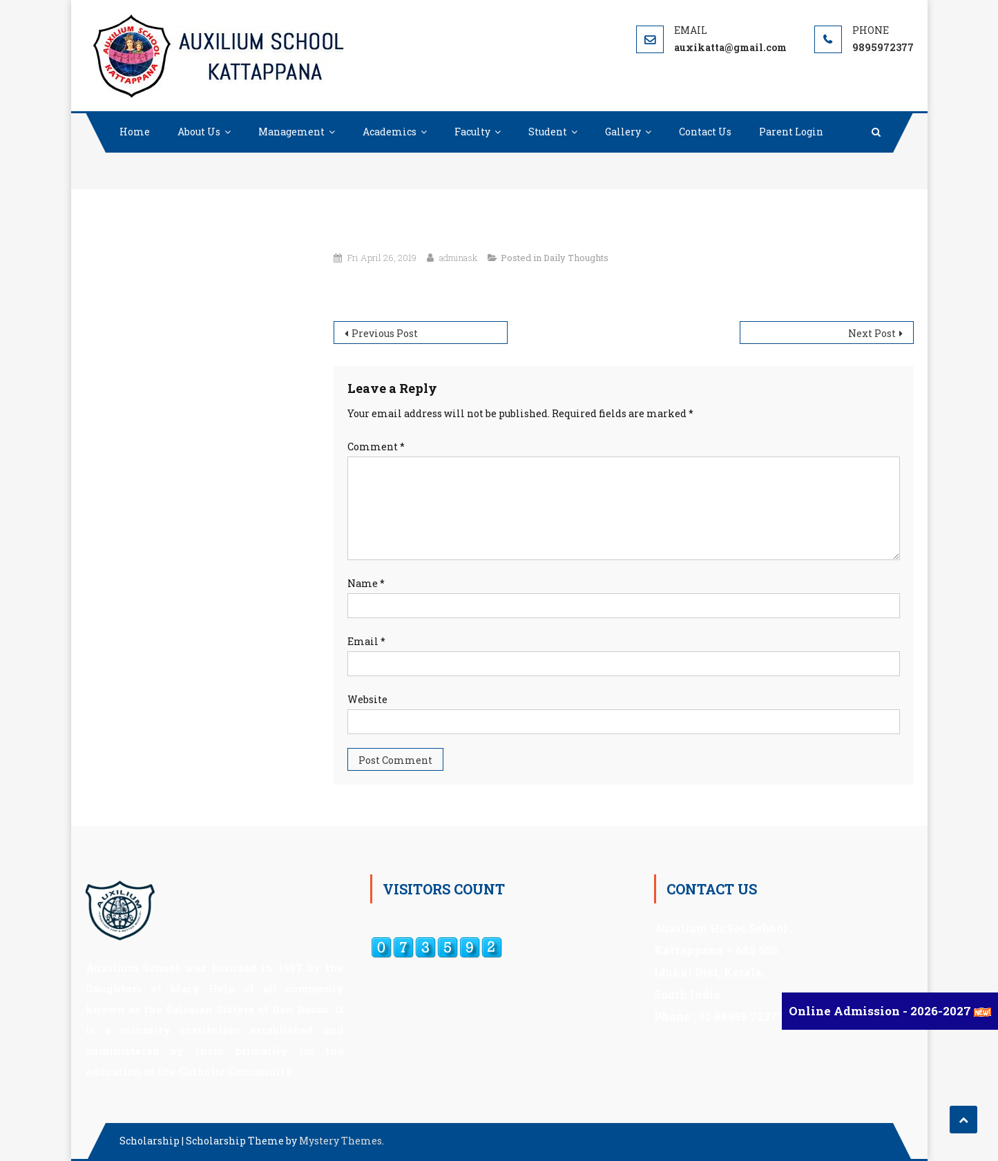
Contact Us (705, 131)
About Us (198, 131)
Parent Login (791, 131)
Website (367, 699)
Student (547, 131)
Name (366, 583)
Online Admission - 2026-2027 (881, 1011)
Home (134, 131)
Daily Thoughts (576, 257)
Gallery (623, 131)
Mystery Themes (340, 1140)
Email (366, 641)
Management (291, 131)
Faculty (472, 131)
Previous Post (385, 333)
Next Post (872, 333)
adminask (458, 257)
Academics (389, 131)
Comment (376, 446)
